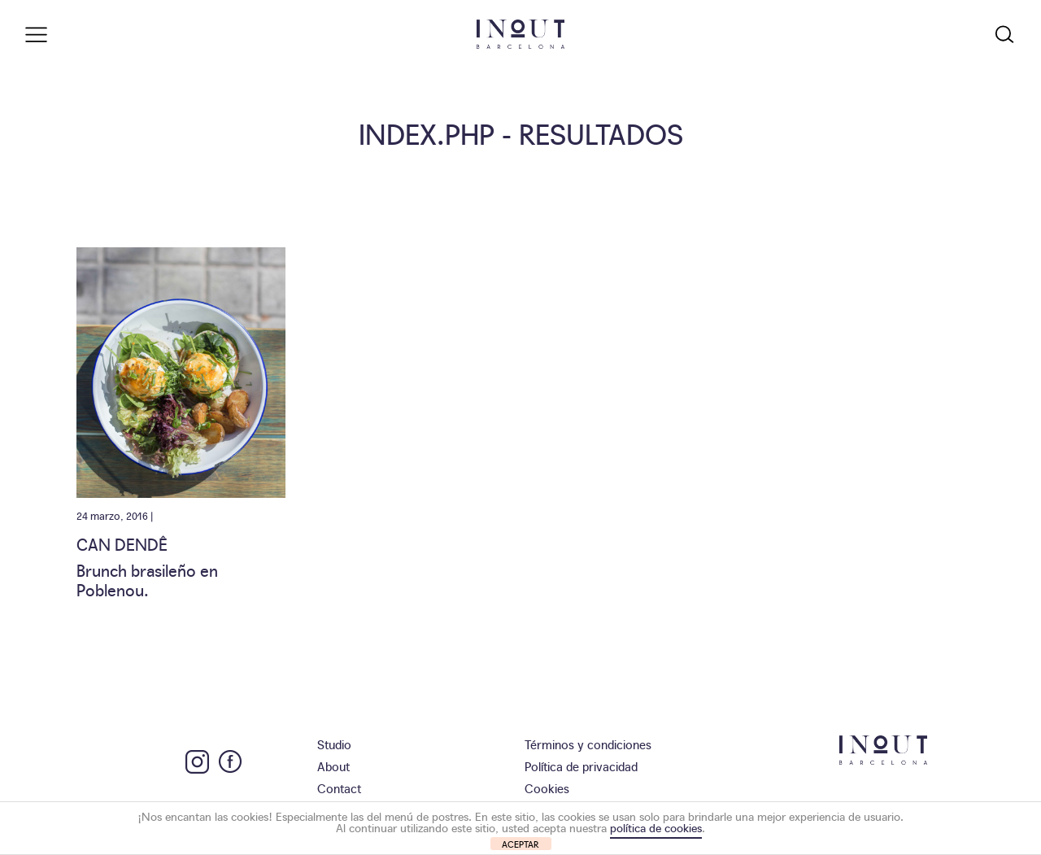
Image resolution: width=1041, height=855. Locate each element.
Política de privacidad (581, 765)
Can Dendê (122, 543)
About (333, 765)
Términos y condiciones (588, 743)
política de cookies (656, 827)
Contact (339, 787)
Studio (334, 743)
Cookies (547, 787)
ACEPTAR (520, 844)
